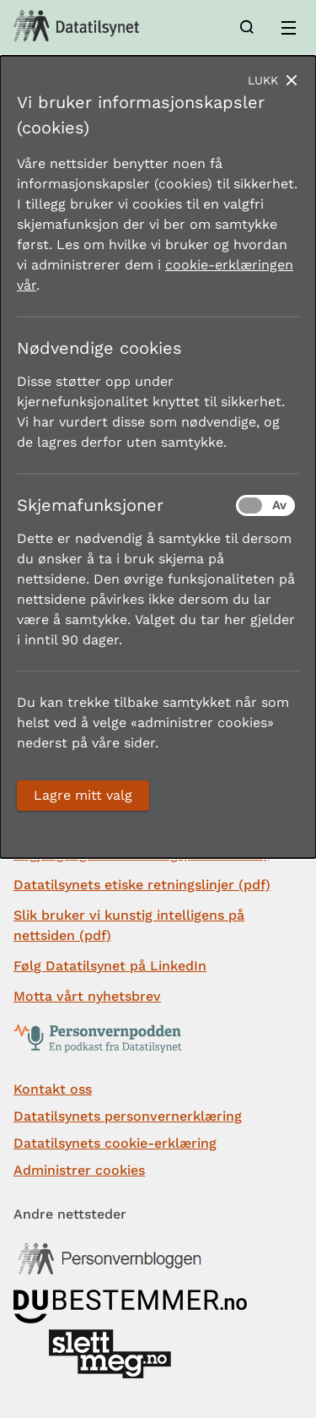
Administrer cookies (79, 1170)
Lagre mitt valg (83, 795)
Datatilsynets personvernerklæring (127, 1116)
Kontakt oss (52, 1089)
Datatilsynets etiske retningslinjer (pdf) (141, 885)
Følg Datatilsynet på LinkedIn (109, 966)
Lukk (263, 80)
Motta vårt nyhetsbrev (87, 996)
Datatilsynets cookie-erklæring (115, 1143)
